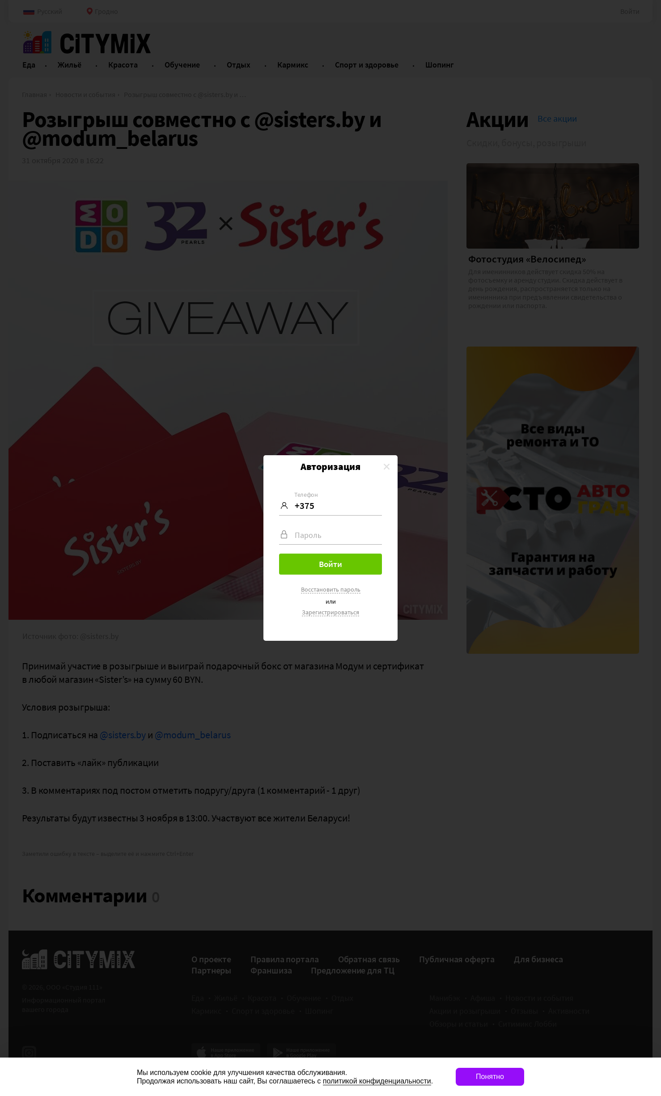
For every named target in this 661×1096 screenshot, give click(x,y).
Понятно (490, 1076)
